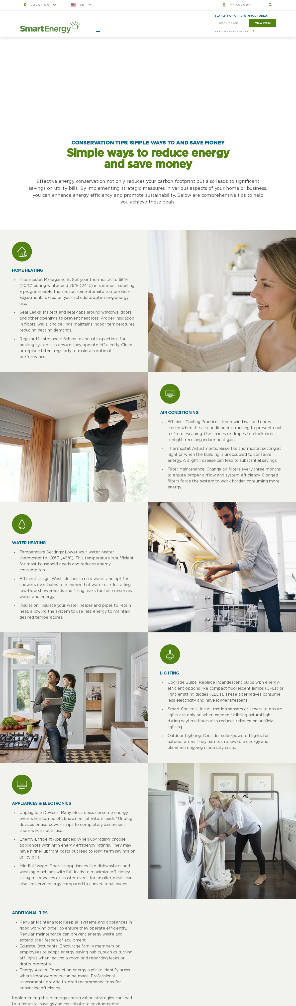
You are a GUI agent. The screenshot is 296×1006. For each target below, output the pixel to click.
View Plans (263, 23)
